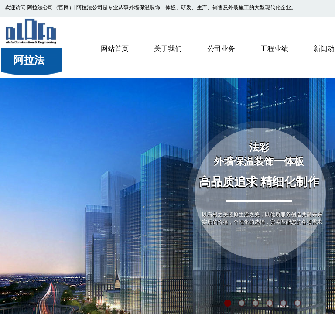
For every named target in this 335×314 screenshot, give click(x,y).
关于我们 (168, 48)
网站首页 (115, 48)
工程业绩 (274, 48)
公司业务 (221, 48)
